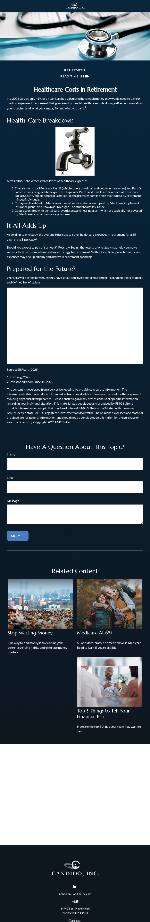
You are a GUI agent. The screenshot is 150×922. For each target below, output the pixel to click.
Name (11, 454)
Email (10, 477)
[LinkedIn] (74, 887)
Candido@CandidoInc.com (75, 893)
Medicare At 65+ (95, 633)
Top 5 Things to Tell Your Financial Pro (103, 713)
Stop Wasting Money (30, 633)
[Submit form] (18, 536)
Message (13, 501)
